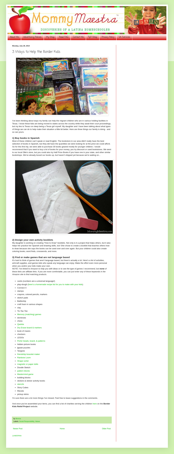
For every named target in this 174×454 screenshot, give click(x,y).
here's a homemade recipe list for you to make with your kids (55, 284)
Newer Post (17, 429)
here (95, 404)
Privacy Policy (108, 37)
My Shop (50, 37)
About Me (14, 37)
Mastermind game (25, 374)
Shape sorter (23, 361)
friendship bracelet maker (28, 354)
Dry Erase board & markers (29, 327)
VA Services (124, 37)
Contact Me (78, 37)
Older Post (106, 429)
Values (37, 421)
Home (62, 429)
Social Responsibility (26, 421)
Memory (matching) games (29, 314)
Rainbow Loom (24, 357)
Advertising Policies (32, 37)
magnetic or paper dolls (27, 364)
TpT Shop (92, 37)
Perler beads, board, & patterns (31, 341)
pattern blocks (23, 371)
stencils (20, 384)
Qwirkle (20, 324)
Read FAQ (63, 37)
